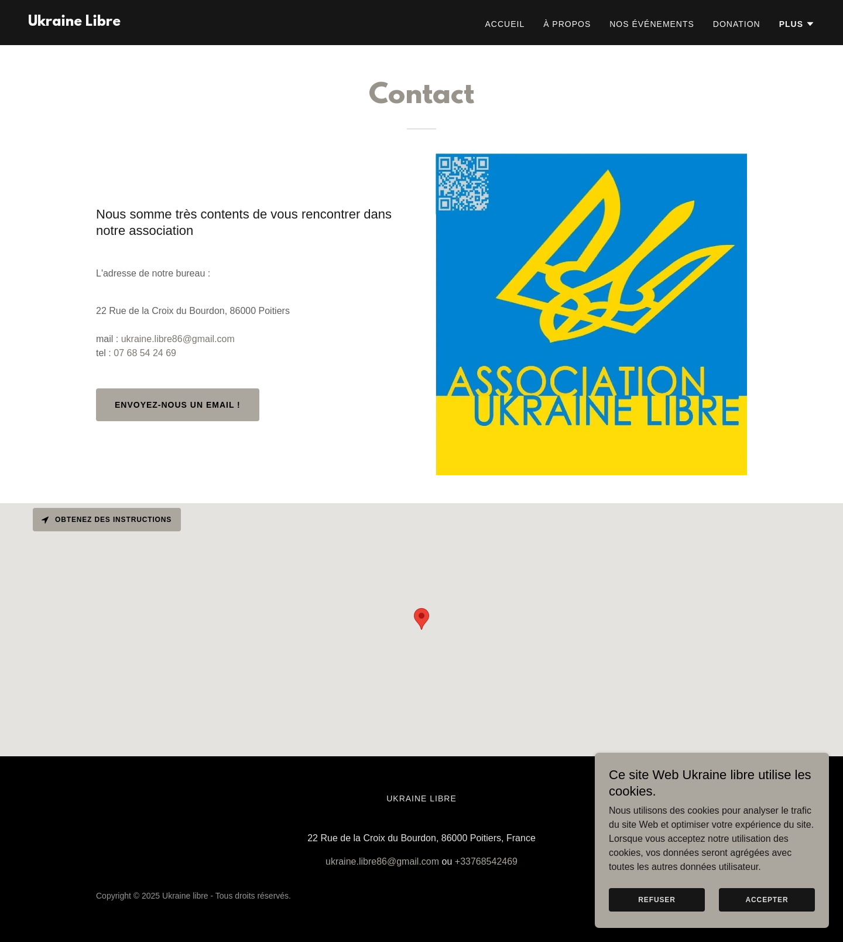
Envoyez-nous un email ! (178, 404)
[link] (74, 23)
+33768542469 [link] (486, 861)
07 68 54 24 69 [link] (145, 353)
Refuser (656, 900)
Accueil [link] (505, 24)
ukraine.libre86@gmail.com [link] (178, 339)
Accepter (767, 900)
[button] (797, 24)
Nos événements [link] (651, 24)
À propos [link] (567, 24)
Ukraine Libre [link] (421, 798)
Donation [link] (736, 24)
